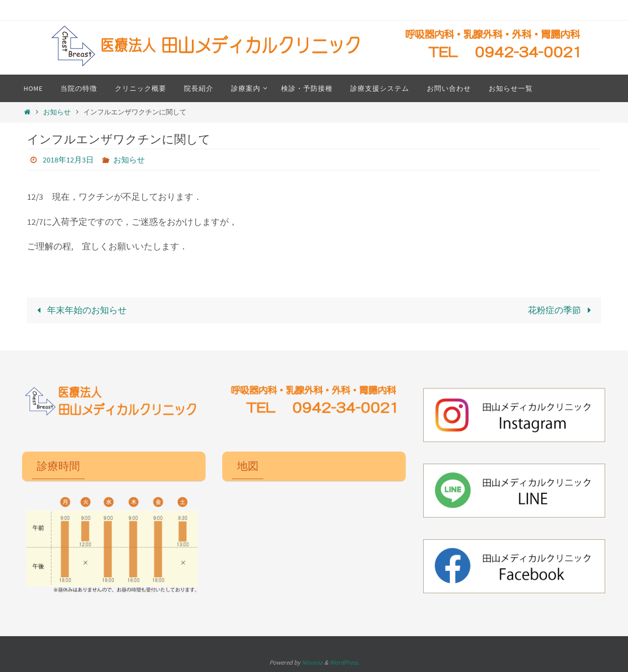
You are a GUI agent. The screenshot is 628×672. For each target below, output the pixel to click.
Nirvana (312, 662)
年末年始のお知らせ (80, 310)
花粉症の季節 (561, 310)
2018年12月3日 (68, 159)
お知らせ (57, 112)
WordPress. (344, 662)
